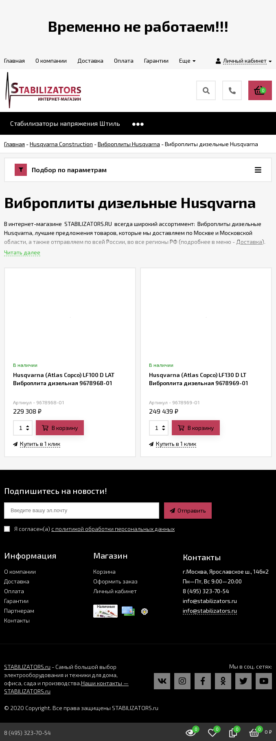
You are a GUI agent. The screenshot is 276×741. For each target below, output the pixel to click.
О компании (20, 571)
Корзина (104, 571)
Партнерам (19, 610)
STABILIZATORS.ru (27, 666)
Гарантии (16, 600)
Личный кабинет (115, 591)
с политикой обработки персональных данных (113, 528)
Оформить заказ (115, 581)
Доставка (249, 241)
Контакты (17, 620)
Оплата (14, 591)
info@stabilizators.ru (210, 610)
